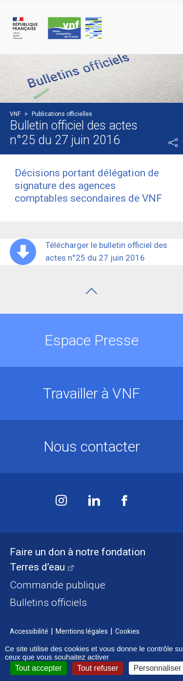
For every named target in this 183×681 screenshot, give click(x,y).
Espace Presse (91, 340)
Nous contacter (91, 446)
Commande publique (57, 585)
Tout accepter (38, 668)
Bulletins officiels (48, 602)
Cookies (127, 631)
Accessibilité (29, 631)
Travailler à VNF (91, 393)
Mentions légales (82, 631)
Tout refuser (97, 668)
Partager (173, 142)
